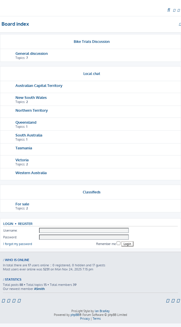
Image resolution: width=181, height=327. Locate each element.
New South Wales (31, 97)
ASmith (39, 289)
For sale (22, 203)
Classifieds (92, 192)
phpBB (75, 314)
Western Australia (31, 172)
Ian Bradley (102, 311)
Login (8, 223)
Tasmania (23, 147)
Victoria (22, 159)
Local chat (91, 73)
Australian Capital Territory (38, 85)
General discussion (31, 53)
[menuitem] (169, 10)
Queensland (25, 122)
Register (25, 223)
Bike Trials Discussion (92, 41)
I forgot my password (17, 244)
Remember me (108, 243)
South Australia (28, 134)
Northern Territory (31, 110)
